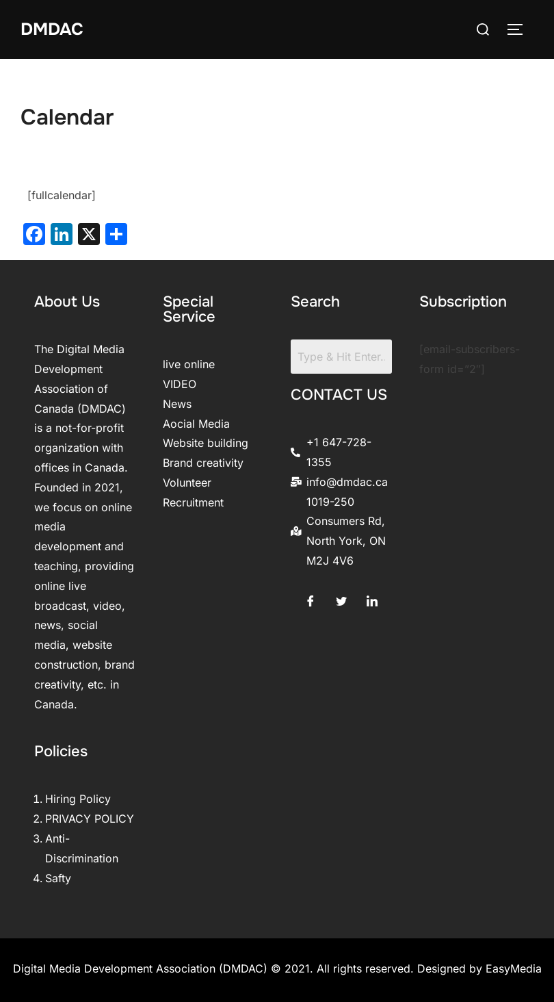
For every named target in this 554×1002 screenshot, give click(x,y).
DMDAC (53, 29)
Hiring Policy (78, 799)
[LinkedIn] (372, 598)
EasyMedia (514, 968)
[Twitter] (341, 598)
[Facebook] (310, 598)
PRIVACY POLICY (89, 818)
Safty (58, 878)
